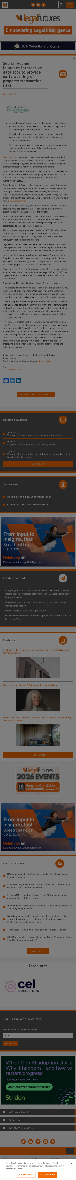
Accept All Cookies (47, 1174)
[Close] (71, 1163)
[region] (38, 1169)
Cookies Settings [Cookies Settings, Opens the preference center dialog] (26, 1174)
